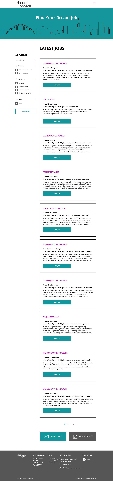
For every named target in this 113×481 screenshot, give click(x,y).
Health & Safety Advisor (55, 209)
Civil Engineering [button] (23, 73)
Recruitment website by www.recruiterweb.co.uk (85, 478)
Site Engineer (49, 100)
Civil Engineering (38, 462)
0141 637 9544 (66, 465)
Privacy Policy (53, 459)
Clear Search (26, 111)
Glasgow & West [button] (23, 86)
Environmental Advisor (55, 136)
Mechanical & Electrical (37, 465)
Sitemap (51, 463)
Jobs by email (56, 439)
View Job (54, 85)
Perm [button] (20, 103)
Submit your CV (85, 439)
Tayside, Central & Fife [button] (25, 93)
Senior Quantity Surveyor (56, 63)
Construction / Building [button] (25, 70)
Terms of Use (53, 461)
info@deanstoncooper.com (70, 468)
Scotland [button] (21, 83)
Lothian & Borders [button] (24, 90)
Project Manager (51, 172)
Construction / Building (38, 459)
